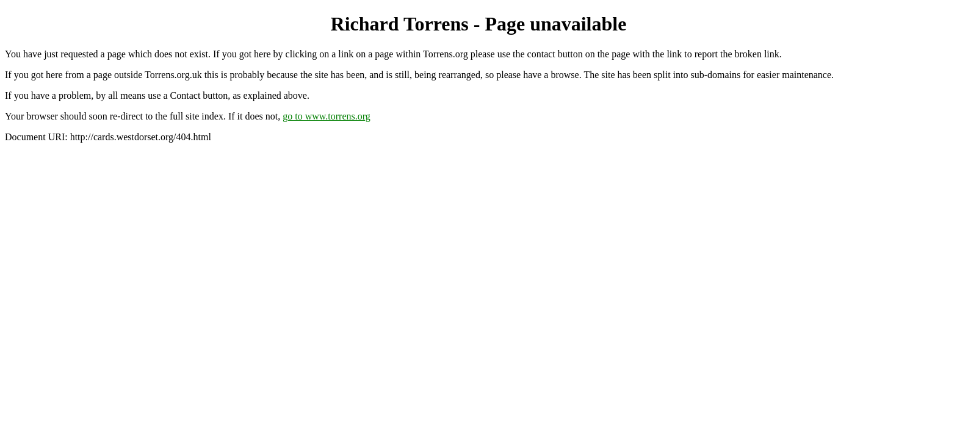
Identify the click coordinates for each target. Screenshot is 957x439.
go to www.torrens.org (326, 116)
